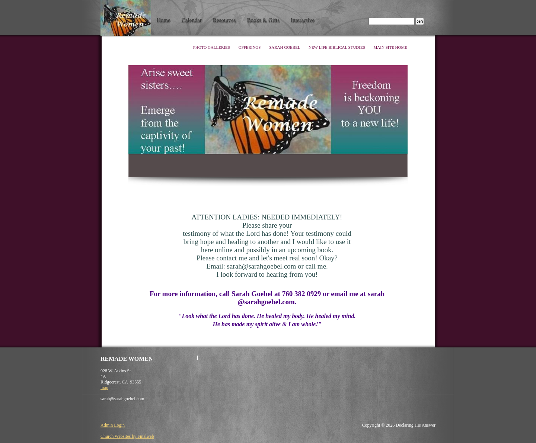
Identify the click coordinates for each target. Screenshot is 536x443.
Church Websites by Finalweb (127, 436)
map (104, 387)
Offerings (250, 47)
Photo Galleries (212, 47)
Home (163, 20)
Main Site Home (390, 47)
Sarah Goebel (285, 47)
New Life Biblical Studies (337, 47)
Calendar (192, 20)
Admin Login (112, 425)
